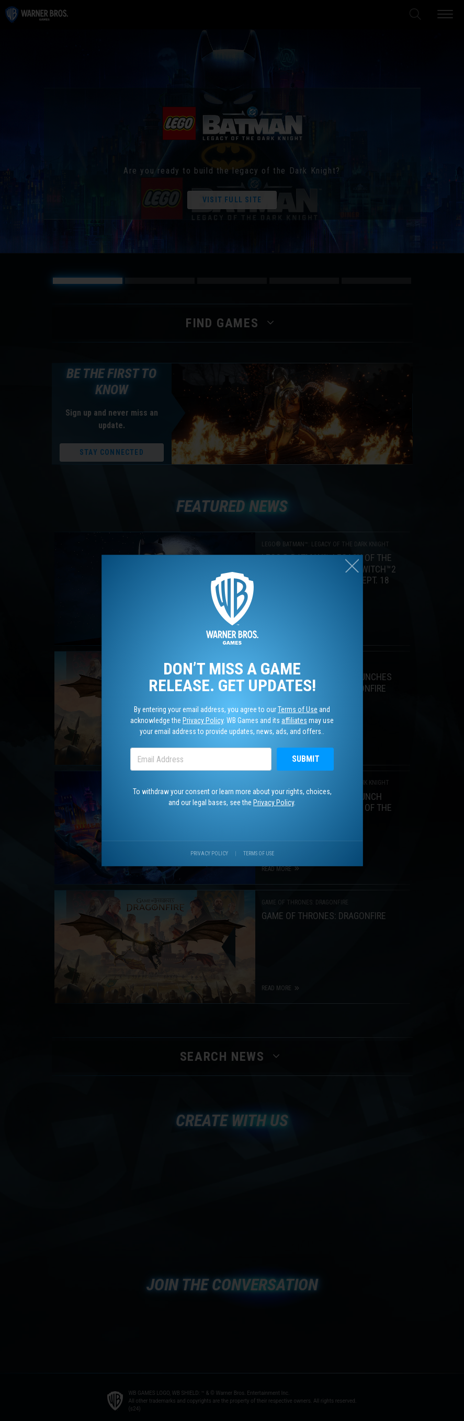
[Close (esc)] (352, 565)
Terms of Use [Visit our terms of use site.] (258, 853)
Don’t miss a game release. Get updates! (232, 677)
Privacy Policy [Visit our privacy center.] (209, 853)
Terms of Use (298, 709)
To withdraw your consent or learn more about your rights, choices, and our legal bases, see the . (232, 797)
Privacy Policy (203, 720)
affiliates (294, 720)
